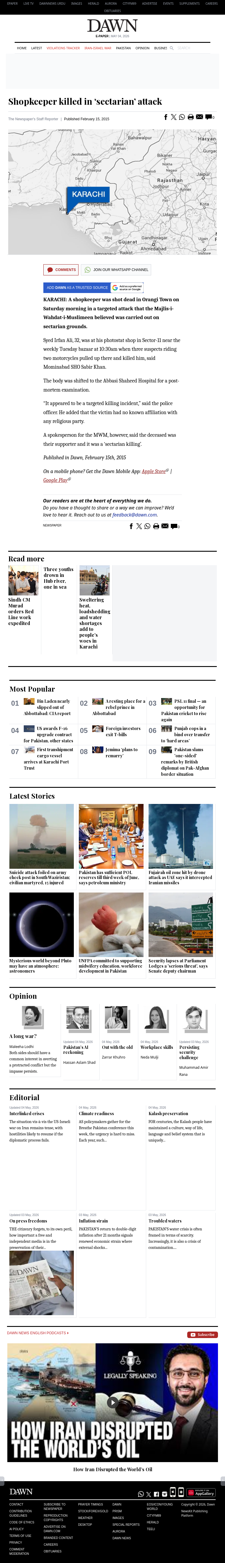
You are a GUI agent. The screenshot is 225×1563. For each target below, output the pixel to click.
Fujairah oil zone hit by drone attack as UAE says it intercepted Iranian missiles (180, 877)
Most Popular (32, 688)
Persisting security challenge (189, 1052)
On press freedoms (28, 1221)
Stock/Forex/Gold (93, 1511)
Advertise (149, 3)
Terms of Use (20, 1535)
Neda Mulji (149, 1057)
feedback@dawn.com (134, 515)
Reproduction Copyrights (55, 1518)
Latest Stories (32, 795)
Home (22, 48)
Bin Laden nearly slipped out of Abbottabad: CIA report (47, 707)
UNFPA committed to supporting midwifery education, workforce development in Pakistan (110, 966)
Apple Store (154, 471)
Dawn (116, 1504)
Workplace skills (157, 1047)
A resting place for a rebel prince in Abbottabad (118, 707)
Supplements (189, 3)
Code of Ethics (21, 1522)
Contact (16, 1504)
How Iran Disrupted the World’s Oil (112, 1469)
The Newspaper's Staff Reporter (33, 119)
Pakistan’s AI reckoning (75, 1049)
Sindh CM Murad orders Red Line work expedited (21, 611)
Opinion (142, 48)
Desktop (85, 1524)
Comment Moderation (19, 1551)
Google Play (55, 480)
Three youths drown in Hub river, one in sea (59, 578)
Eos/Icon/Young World (160, 1506)
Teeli (151, 1529)
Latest (36, 48)
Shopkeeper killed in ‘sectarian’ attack (85, 101)
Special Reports (126, 1524)
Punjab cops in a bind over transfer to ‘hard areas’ (185, 735)
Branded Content (58, 1538)
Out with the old (117, 1047)
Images (76, 3)
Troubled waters (165, 1221)
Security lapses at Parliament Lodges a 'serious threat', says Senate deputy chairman (178, 966)
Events (168, 3)
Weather (85, 1518)
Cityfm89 (154, 1515)
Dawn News (121, 1538)
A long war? (23, 1036)
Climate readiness (96, 1113)
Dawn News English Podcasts (38, 1333)
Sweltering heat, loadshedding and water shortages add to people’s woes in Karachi (94, 623)
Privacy (15, 1542)
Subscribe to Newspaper (54, 1506)
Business (161, 48)
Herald (93, 3)
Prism (117, 1511)
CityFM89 (130, 3)
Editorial (24, 1097)
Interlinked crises (26, 1113)
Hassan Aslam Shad (79, 1062)
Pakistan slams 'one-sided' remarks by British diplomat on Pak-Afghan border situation (185, 762)
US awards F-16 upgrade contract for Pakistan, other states (48, 735)
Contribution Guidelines (20, 1513)
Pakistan (123, 48)
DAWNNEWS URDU (53, 3)
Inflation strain (93, 1221)
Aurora (111, 3)
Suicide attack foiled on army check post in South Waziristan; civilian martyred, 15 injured (39, 877)
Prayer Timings (90, 1504)
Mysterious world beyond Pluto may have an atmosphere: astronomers (40, 966)
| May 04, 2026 (112, 36)
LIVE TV (28, 3)
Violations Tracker (63, 48)
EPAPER (12, 3)
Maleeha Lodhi (21, 1046)
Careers (211, 3)
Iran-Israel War (97, 48)
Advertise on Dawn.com (54, 1529)
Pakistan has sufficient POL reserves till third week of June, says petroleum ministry (109, 877)
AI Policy (16, 1529)
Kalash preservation (168, 1113)
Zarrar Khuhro (113, 1057)
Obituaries (112, 11)
